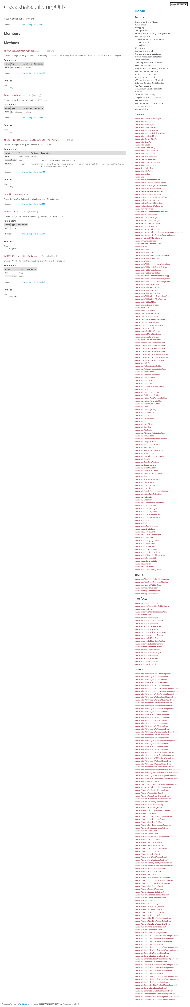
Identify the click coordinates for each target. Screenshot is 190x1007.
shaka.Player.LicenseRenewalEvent (151, 848)
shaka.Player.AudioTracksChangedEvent (153, 799)
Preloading (140, 45)
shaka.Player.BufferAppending (149, 805)
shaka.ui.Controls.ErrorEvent (149, 944)
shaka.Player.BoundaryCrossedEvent (151, 802)
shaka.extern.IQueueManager (148, 626)
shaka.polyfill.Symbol (145, 290)
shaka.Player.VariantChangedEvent (151, 933)
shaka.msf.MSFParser (144, 209)
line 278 (42, 204)
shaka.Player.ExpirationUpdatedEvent (152, 837)
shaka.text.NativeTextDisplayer (150, 319)
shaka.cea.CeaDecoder (145, 154)
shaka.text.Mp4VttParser (146, 316)
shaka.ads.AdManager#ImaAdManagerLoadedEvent (156, 775)
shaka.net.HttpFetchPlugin (147, 220)
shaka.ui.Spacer (142, 476)
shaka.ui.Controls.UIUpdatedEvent (151, 962)
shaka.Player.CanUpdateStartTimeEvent (153, 810)
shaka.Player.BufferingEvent (148, 807)
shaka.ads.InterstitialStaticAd (150, 133)
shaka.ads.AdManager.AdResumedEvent (152, 735)
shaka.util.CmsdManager (146, 509)
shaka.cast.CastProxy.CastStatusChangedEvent (156, 784)
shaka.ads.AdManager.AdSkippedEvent (152, 738)
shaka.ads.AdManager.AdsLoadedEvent (152, 743)
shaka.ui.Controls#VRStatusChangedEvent (154, 991)
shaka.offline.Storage (145, 241)
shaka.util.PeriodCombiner (147, 552)
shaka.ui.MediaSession (145, 418)
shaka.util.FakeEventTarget (148, 535)
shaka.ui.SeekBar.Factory (147, 462)
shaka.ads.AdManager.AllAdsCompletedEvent (155, 758)
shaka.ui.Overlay (143, 427)
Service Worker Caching (146, 77)
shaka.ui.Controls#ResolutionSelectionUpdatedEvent (160, 979)
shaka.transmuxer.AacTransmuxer (150, 343)
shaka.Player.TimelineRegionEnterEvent (153, 921)
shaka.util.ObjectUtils (146, 549)
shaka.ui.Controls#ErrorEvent (149, 973)
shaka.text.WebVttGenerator (148, 340)
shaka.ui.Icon (141, 407)
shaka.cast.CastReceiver (146, 151)
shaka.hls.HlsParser (144, 171)
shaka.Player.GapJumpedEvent (148, 842)
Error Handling (142, 60)
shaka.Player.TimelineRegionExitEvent (153, 924)
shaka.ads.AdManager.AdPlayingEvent (152, 726)
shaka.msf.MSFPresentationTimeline (151, 212)
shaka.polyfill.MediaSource (148, 270)
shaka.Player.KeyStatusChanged (149, 845)
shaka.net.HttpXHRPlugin (146, 226)
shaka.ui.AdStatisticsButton (148, 366)
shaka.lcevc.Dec (142, 174)
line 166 (42, 73)
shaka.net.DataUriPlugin (146, 218)
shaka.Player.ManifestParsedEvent (151, 857)
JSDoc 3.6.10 (26, 1004)
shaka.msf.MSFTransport (146, 215)
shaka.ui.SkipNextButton (146, 471)
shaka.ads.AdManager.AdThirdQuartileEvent (155, 752)
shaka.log (139, 177)
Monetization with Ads (145, 65)
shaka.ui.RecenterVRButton (147, 444)
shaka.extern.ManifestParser (148, 647)
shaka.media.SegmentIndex (147, 200)
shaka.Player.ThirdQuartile (148, 915)
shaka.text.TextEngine (145, 328)
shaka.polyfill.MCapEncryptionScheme (152, 264)
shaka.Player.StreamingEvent (148, 909)
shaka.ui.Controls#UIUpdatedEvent (151, 988)
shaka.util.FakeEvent (145, 532)
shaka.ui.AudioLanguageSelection (150, 369)
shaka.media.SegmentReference (149, 206)
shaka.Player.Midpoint (145, 874)
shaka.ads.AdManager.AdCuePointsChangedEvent (156, 694)
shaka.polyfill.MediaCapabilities (151, 267)
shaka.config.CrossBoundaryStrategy (152, 582)
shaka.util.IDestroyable (146, 661)
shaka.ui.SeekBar (143, 459)
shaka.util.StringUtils (146, 561)
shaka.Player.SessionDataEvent (149, 892)
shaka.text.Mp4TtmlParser (147, 314)
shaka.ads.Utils (142, 145)
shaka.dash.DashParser (145, 165)
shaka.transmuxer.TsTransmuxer (149, 360)
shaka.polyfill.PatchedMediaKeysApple (153, 276)
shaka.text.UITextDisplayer (148, 334)
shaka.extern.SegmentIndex (147, 650)
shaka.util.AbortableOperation (149, 503)
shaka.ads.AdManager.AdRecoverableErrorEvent (156, 732)
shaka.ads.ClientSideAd (146, 127)
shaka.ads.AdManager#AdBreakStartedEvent (154, 767)
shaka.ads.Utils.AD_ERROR (147, 781)
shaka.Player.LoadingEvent (147, 854)
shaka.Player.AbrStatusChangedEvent (152, 790)
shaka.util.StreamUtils (146, 558)
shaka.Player (141, 247)
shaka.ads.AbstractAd (145, 122)
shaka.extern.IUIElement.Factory (150, 632)
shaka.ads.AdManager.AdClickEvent (151, 679)
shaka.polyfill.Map (144, 261)
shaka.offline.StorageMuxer (148, 244)
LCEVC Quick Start (143, 106)
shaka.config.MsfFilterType (148, 585)
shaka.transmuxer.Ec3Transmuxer (150, 348)
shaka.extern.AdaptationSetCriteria (152, 606)
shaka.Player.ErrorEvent (146, 834)
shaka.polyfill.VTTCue (145, 302)
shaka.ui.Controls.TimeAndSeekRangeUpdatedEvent (158, 959)
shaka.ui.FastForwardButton (148, 392)
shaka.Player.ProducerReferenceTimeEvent (154, 880)
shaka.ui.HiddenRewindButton (148, 401)
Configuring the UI (144, 51)
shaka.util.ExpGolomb (145, 529)
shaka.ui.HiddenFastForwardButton (151, 398)
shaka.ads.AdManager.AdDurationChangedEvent (156, 697)
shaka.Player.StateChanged (147, 903)
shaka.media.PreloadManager (148, 194)
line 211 (42, 234)
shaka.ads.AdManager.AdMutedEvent (151, 720)
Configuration (141, 31)
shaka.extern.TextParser (146, 655)
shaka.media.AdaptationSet (147, 180)
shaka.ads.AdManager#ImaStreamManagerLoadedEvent (158, 778)
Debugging (139, 28)
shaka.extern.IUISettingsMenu (149, 644)
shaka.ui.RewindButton (145, 453)
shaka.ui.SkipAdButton (145, 468)
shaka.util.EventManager (146, 526)
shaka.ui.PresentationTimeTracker (151, 439)
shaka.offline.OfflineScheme (148, 238)
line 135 (42, 172)
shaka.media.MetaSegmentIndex (149, 191)
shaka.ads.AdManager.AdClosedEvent (151, 682)
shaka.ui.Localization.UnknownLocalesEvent (155, 1000)
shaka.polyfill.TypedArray (147, 293)
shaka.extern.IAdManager (146, 618)
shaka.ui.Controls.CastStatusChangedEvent (155, 938)
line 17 (41, 24)
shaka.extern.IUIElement (146, 629)
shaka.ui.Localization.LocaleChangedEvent (155, 994)
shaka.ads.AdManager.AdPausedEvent (151, 723)
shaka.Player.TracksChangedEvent (150, 927)
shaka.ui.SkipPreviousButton (148, 474)
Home (140, 10)
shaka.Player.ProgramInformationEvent (153, 883)
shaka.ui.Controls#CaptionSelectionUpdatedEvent (158, 965)
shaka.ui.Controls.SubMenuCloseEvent (152, 953)
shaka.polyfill (142, 250)
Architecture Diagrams (145, 74)
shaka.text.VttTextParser (147, 337)
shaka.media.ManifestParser (148, 188)
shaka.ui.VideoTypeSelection (148, 494)
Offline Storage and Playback (149, 80)
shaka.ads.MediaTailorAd (146, 136)
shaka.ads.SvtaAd (143, 142)
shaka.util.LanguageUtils (147, 541)
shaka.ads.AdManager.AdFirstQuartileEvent (155, 700)
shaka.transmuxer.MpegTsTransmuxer (151, 354)
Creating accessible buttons (148, 63)
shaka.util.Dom (142, 520)
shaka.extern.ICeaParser (146, 623)
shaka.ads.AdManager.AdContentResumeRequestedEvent (160, 691)
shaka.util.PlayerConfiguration (150, 555)
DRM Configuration (143, 36)
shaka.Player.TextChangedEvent (149, 912)
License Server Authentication (149, 39)
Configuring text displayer (148, 54)
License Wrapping (143, 42)
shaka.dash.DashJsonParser (147, 162)
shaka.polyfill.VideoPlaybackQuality (152, 296)
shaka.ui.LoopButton (144, 415)
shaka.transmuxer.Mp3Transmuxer (150, 351)
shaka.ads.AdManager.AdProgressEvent (152, 729)
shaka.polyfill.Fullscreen (147, 258)
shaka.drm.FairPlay (144, 168)
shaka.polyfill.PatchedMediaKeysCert (152, 279)
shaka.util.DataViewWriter (147, 517)
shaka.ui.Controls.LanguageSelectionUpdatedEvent (158, 947)
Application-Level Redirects (148, 89)
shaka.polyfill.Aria (144, 252)
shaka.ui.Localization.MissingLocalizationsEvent (158, 997)
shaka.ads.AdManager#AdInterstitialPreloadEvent (158, 773)
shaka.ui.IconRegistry (145, 410)
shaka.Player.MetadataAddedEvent (150, 869)
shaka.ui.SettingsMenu (145, 465)
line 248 (42, 282)
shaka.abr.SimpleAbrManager (148, 119)
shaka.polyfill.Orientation (148, 273)
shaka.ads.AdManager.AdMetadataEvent (152, 714)
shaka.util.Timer (143, 564)
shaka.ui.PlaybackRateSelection (150, 433)
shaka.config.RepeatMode (146, 594)
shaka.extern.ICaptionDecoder (149, 621)
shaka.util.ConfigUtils (146, 511)
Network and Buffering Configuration (152, 33)
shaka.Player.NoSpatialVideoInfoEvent (153, 877)
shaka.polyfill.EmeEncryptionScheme (152, 255)
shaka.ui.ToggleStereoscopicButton (151, 491)
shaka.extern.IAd (143, 615)
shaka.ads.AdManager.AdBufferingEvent (153, 674)
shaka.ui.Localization (145, 412)
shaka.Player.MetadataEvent (148, 871)
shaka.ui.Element (143, 389)
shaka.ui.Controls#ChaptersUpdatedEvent (154, 970)
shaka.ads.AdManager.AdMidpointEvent (152, 717)
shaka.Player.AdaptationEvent (149, 793)
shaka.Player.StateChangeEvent (149, 906)
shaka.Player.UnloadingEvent (148, 930)
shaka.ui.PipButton (144, 430)
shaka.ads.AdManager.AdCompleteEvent (152, 685)
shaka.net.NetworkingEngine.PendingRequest (155, 235)
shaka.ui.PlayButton (144, 436)
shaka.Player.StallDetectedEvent (150, 898)
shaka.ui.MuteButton (144, 421)
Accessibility (141, 109)
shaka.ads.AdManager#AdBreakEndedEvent (153, 761)
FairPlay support (143, 86)
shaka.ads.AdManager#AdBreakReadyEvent (153, 764)
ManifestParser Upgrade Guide (149, 103)
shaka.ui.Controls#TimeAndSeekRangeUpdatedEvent (158, 985)
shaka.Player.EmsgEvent (146, 831)
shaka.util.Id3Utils (144, 538)
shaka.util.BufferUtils (146, 506)
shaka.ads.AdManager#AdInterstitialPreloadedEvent (159, 770)
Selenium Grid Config (145, 95)
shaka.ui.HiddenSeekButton (147, 404)
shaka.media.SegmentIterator (148, 203)
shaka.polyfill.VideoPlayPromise (150, 299)
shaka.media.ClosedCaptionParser (150, 183)
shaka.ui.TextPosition (145, 482)
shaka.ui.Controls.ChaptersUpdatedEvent (154, 941)
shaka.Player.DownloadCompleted (150, 819)
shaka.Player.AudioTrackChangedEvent (152, 796)
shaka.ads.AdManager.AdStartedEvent (152, 746)
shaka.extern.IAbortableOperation (151, 612)
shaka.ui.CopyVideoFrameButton (149, 386)
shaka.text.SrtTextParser (147, 322)
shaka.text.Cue (142, 308)
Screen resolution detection (148, 57)
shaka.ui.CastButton (144, 372)
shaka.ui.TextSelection (146, 485)
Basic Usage (140, 25)
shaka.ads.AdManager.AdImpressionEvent (153, 703)
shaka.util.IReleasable (146, 664)
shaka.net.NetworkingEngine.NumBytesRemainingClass (160, 232)
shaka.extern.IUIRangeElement (149, 635)
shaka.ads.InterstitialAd (147, 130)
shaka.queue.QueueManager (147, 305)
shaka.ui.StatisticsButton (147, 479)
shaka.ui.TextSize (143, 488)
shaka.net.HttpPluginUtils (147, 223)
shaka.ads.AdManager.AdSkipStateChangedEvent (156, 741)
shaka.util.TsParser (144, 567)
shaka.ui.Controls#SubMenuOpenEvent (152, 982)
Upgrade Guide (141, 100)
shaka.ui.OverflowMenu (145, 424)
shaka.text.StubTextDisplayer (149, 325)
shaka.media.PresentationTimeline (151, 197)
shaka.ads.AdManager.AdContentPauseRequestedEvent (159, 688)
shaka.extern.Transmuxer (146, 658)
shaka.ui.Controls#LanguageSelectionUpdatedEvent (158, 976)
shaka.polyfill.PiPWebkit (147, 284)
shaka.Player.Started (145, 901)
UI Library (140, 48)
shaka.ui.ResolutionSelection (149, 450)
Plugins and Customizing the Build (151, 68)
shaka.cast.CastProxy (145, 148)
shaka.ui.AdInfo (142, 363)
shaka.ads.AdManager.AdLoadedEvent (151, 711)
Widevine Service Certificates (149, 83)
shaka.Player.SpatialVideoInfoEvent (152, 895)
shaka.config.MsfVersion (146, 588)
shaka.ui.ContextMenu (145, 380)
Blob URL (139, 92)
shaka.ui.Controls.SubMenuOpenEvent (152, 956)
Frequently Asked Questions (148, 98)
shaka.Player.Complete (145, 813)
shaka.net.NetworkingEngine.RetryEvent (153, 787)
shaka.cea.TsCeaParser (145, 159)
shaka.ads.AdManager (144, 124)
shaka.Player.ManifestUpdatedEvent (151, 860)
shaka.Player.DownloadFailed (148, 822)
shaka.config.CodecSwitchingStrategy (152, 579)
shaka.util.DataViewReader (147, 514)
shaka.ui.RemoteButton (145, 447)
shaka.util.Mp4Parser (145, 546)
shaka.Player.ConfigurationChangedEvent (154, 816)
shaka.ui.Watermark (144, 500)
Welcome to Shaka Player (146, 22)
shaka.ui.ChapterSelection (147, 375)
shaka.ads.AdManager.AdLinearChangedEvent (155, 709)
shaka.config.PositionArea (147, 591)
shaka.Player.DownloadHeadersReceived (153, 825)
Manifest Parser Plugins (146, 71)
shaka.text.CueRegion (145, 311)
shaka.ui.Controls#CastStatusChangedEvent (155, 968)
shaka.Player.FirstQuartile (148, 839)
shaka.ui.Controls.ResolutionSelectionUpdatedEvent (160, 950)
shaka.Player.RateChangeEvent (149, 886)
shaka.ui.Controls (143, 383)
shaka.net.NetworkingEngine (148, 229)
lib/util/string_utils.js (29, 24)
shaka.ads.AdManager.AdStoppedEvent (152, 749)
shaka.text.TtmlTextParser (147, 331)
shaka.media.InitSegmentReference (151, 186)
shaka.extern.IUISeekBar (146, 638)
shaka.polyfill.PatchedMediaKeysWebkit (153, 282)
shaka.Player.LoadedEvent (147, 851)
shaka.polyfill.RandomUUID (147, 287)
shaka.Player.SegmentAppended (149, 889)
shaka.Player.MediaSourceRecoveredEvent (154, 866)
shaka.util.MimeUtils (145, 543)
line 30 (41, 117)
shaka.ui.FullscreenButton (147, 395)
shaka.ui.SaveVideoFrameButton (149, 456)
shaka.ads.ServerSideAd (146, 139)
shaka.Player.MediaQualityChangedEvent (153, 863)
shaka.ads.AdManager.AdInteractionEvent (154, 706)
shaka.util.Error (143, 523)
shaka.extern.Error (144, 609)
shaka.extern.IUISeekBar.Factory (150, 641)
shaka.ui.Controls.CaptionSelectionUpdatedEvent (158, 935)
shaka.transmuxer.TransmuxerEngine (151, 357)
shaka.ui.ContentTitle (145, 378)
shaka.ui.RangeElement (145, 442)
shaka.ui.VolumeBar (144, 497)
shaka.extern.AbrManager (146, 603)
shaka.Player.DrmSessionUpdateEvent (152, 828)
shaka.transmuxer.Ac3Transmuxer (150, 346)
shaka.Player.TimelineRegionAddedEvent (153, 918)
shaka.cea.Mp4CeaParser (146, 156)
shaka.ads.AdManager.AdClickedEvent (152, 677)
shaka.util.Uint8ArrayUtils (148, 570)
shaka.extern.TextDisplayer (148, 653)
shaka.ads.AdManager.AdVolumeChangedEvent (155, 755)
